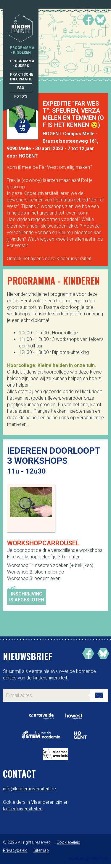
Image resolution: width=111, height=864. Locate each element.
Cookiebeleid (68, 842)
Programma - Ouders (21, 63)
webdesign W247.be (88, 858)
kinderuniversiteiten (22, 808)
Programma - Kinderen (21, 50)
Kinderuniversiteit (21, 29)
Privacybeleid (15, 850)
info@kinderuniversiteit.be (29, 789)
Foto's (20, 96)
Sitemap (41, 850)
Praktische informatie (21, 76)
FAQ (20, 88)
